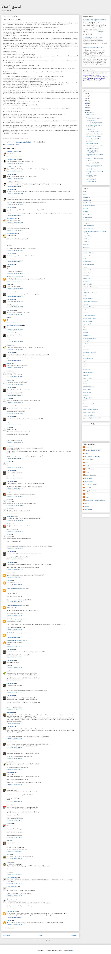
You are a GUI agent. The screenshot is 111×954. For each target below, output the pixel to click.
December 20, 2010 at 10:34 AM (15, 261)
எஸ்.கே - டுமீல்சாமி (88, 252)
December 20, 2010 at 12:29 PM (15, 384)
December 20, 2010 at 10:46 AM (15, 306)
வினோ (8, 284)
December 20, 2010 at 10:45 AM (15, 288)
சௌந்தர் (9, 363)
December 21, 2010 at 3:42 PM (14, 924)
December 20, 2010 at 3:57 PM (14, 748)
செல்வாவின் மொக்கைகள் (90, 301)
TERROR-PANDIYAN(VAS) (92, 456)
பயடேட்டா (86, 344)
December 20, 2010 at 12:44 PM (15, 559)
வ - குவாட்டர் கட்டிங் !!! (92, 163)
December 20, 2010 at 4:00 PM (14, 769)
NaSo (86, 453)
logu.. (8, 840)
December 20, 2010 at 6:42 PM (14, 820)
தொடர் (85, 326)
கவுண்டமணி (87, 270)
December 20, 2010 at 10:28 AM (15, 230)
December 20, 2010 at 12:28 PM (15, 376)
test (8, 317)
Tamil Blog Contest (88, 225)
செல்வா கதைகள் (88, 298)
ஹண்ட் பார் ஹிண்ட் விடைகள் (91, 418)
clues (84, 191)
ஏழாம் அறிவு (87, 255)
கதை (84, 258)
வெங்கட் (85, 401)
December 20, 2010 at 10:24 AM (15, 193)
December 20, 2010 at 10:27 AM (15, 215)
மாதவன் (85, 381)
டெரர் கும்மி (11, 6)
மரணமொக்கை (87, 378)
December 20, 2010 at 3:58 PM (14, 758)
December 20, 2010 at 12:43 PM (15, 548)
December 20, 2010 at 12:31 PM (15, 424)
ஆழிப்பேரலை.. (90, 129)
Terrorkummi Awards (88, 228)
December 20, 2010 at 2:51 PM (14, 584)
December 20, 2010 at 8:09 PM (14, 908)
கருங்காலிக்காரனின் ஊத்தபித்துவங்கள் (92, 151)
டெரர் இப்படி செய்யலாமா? (94, 145)
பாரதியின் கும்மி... (91, 179)
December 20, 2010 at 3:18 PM (14, 601)
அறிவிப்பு (86, 238)
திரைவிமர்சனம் (87, 321)
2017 (86, 93)
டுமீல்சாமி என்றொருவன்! (93, 138)
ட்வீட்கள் (85, 312)
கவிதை (85, 267)
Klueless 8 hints (87, 217)
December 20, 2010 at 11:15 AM (15, 314)
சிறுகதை (85, 289)
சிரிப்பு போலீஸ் (87, 284)
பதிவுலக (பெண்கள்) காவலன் (91, 58)
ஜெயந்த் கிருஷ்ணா (12, 218)
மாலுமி (87, 497)
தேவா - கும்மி (87, 324)
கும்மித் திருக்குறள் (91, 169)
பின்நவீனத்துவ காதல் (92, 148)
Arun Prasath (10, 174)
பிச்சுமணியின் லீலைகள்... (93, 136)
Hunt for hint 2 (87, 200)
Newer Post (6, 935)
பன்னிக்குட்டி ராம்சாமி (12, 151)
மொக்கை (86, 383)
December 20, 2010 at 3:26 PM (14, 692)
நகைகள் (85, 332)
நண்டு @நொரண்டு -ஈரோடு (14, 325)
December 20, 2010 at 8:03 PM (14, 883)
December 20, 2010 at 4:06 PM (14, 801)
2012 (86, 105)
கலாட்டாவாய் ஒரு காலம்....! (94, 131)
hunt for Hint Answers (89, 205)
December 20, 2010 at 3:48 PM (14, 723)
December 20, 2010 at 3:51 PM (14, 738)
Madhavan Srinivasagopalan (93, 450)
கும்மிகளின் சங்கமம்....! (92, 181)
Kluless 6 (85, 220)
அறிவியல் (86, 241)
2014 (86, 100)
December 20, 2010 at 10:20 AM (15, 163)
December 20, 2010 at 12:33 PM (15, 478)
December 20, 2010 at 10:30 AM (15, 250)
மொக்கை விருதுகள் (88, 386)
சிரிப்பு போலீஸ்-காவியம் (90, 287)
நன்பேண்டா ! (90, 141)
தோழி (85, 329)
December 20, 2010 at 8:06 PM (14, 895)
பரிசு (84, 346)
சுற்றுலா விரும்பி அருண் (13, 144)
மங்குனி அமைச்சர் (90, 490)
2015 (86, 98)
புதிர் (84, 361)
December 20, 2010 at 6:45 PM (14, 851)
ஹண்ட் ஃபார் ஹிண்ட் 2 (89, 412)
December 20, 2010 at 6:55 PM (14, 858)
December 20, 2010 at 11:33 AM (15, 322)
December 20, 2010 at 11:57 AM (15, 341)
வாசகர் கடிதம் (87, 389)
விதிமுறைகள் (87, 392)
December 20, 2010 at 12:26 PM (15, 367)
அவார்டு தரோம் (90, 114)
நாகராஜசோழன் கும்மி (89, 338)
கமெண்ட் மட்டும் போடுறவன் (14, 276)
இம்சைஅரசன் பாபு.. (12, 877)
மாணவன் (9, 805)
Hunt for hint (86, 197)
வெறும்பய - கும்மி (88, 403)
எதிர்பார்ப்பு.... (90, 160)
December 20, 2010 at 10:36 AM (15, 273)
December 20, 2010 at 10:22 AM (15, 178)
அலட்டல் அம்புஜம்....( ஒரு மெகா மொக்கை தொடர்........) (95, 166)
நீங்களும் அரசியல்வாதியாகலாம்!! (93, 117)
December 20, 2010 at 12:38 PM (15, 505)
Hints (84, 194)
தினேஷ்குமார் (89, 481)
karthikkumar (10, 712)
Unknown (9, 573)
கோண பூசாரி (87, 278)
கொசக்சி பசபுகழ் (89, 469)
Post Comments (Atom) (44, 940)
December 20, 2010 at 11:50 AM (15, 329)
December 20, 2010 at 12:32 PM (15, 442)
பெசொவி (88, 487)
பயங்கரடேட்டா (87, 341)
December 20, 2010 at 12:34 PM (15, 488)
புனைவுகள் (86, 369)
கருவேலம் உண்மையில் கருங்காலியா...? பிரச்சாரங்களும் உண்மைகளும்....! (94, 19)
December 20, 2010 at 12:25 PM (15, 360)
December (90, 112)
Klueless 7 (86, 211)
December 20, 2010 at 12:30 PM (15, 395)
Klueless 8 (86, 214)
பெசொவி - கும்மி (88, 372)
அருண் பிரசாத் (10, 516)
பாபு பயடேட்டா (87, 355)
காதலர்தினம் (86, 272)
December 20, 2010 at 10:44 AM (15, 281)
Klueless (85, 208)
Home (40, 935)
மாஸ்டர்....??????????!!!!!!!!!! (94, 123)
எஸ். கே (85, 250)
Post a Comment (9, 928)
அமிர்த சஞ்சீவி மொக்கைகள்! (94, 158)
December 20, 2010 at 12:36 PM (15, 496)
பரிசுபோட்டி (86, 349)
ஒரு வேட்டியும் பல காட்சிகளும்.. (92, 37)
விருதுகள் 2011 (87, 398)
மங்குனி (85, 375)
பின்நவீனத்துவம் (88, 358)
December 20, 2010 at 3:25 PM (14, 680)
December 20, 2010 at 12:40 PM (15, 531)
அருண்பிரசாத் (87, 235)
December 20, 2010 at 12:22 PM (15, 349)
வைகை (8, 371)
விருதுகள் (86, 395)
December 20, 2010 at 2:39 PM (14, 577)
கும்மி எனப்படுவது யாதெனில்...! (91, 176)
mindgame (86, 223)
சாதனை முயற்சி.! (91, 120)
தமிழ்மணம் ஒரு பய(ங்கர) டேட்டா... (93, 29)
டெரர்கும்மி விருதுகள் (89, 307)
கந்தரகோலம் (87, 261)
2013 (86, 103)
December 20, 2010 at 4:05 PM (14, 784)
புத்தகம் (85, 364)
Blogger (71, 950)
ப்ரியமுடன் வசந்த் (11, 911)
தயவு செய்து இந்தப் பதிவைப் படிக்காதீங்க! (94, 126)
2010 (86, 110)
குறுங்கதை (86, 275)
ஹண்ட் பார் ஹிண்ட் (88, 415)
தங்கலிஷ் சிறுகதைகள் (89, 315)
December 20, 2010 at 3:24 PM (14, 667)
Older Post (74, 935)
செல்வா (9, 854)
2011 (86, 108)
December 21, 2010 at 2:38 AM (14, 917)
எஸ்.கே (9, 345)
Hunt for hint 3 (87, 203)
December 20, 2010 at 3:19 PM (14, 629)
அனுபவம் (86, 244)
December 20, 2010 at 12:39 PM (15, 513)
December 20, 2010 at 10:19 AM (15, 156)
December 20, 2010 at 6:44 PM (14, 837)
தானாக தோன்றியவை (89, 318)
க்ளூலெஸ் (86, 281)
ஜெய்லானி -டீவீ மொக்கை (90, 409)
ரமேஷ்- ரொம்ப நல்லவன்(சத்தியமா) (16, 588)
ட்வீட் (84, 309)
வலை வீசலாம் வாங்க (92, 143)
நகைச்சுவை (86, 335)
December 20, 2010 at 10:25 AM (15, 204)
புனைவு (85, 366)
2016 (86, 96)
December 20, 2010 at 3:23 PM (14, 657)
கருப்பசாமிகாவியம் (88, 264)
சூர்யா (85, 295)
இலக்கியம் (86, 247)
